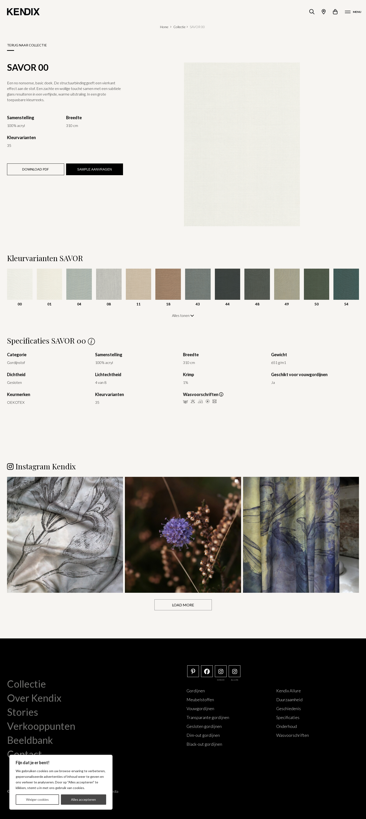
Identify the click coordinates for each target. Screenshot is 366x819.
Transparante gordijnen (208, 717)
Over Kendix (34, 698)
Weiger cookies (37, 799)
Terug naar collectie (27, 45)
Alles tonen (183, 315)
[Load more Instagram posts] (183, 604)
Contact (24, 754)
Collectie (179, 27)
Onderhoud (286, 726)
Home (164, 27)
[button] (65, 535)
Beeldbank (30, 740)
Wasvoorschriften (292, 734)
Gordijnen (196, 690)
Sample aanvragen (94, 169)
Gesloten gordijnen (204, 726)
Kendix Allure (288, 690)
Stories (22, 712)
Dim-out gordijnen (203, 734)
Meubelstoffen (200, 699)
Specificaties (287, 717)
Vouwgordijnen (200, 708)
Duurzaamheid (289, 699)
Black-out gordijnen (204, 743)
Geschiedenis (288, 708)
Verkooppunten (41, 726)
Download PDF (35, 169)
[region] (60, 782)
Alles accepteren (83, 799)
